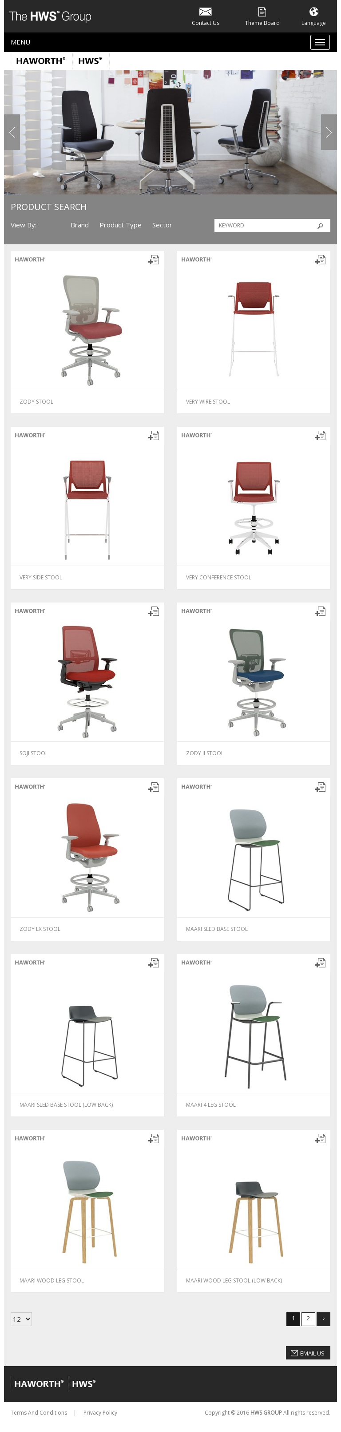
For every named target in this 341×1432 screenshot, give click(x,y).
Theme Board (262, 16)
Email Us (312, 1353)
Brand (80, 224)
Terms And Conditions (39, 1412)
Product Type (120, 224)
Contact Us (205, 16)
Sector (162, 224)
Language (313, 16)
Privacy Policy (100, 1412)
